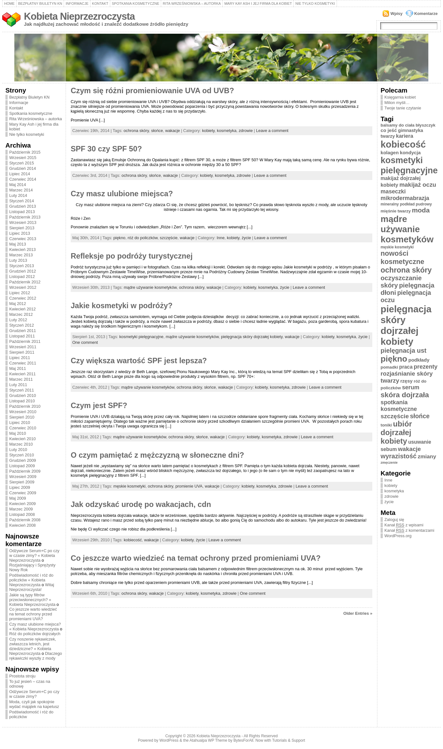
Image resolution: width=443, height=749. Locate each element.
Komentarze (426, 13)
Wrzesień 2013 (22, 222)
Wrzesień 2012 (22, 287)
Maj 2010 (17, 433)
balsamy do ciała (397, 125)
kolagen (390, 152)
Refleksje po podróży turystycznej (132, 256)
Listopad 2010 (22, 401)
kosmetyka (226, 130)
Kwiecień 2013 (22, 249)
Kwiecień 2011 (22, 373)
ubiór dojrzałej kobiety (396, 432)
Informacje (77, 3)
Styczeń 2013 (21, 265)
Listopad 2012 (22, 276)
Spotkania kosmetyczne (135, 3)
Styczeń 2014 (21, 200)
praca (405, 367)
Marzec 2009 (21, 509)
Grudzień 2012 (22, 271)
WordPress (169, 740)
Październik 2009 (24, 471)
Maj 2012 (17, 303)
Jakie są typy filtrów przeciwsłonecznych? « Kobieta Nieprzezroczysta (32, 600)
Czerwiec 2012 (22, 298)
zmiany (427, 456)
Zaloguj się (394, 519)
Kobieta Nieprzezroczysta (79, 16)
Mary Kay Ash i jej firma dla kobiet (258, 3)
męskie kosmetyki (129, 486)
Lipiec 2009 (19, 487)
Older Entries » (357, 613)
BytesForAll (243, 740)
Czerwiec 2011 (22, 363)
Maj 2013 (17, 244)
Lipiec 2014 (19, 173)
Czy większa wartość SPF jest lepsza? (139, 361)
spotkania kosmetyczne (399, 405)
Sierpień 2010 (21, 417)
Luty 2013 (18, 260)
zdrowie (246, 130)
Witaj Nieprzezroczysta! (31, 587)
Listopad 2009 (22, 465)
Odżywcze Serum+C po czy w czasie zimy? (34, 694)
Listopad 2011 (22, 336)
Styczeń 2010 (21, 455)
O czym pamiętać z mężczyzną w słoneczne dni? (157, 455)
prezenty (426, 367)
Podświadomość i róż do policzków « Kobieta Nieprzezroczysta (31, 580)
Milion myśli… (397, 102)
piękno (119, 237)
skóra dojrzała (405, 395)
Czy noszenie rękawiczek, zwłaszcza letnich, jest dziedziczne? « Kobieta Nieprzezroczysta (32, 646)
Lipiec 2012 (19, 292)
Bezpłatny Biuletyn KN (40, 3)
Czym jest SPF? (99, 405)
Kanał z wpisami (403, 525)
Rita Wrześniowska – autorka (192, 3)
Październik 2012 (24, 282)
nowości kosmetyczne (402, 257)
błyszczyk (425, 125)
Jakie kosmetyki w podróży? (122, 306)
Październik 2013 (24, 217)
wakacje (172, 130)
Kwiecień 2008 (22, 525)
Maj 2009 (17, 498)
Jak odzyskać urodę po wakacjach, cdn (141, 504)
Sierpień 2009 (21, 482)
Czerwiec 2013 (22, 238)
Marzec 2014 (21, 190)
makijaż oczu (417, 184)
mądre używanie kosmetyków (150, 287)
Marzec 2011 (21, 379)
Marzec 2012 (21, 314)
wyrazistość (399, 456)
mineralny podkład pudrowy (406, 204)
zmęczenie (389, 462)
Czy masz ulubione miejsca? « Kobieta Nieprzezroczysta (35, 626)
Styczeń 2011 (21, 390)
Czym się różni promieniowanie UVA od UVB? (152, 91)
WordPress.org (397, 535)
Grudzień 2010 (22, 395)
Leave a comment (272, 130)
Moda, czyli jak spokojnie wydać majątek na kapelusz (34, 704)
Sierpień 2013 (21, 227)
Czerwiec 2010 (22, 428)
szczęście (168, 237)
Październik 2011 (24, 341)
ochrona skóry (136, 130)
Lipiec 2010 (19, 422)
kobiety (208, 130)
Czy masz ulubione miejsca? (122, 194)
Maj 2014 (17, 184)
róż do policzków (143, 237)
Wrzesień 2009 (22, 476)
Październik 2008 (24, 519)
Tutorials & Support (288, 740)
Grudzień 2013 (22, 206)
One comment (85, 342)
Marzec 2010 (21, 444)
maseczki (393, 191)
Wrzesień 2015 (22, 157)
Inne (221, 237)
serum (410, 387)
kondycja (410, 152)
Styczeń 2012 (21, 325)
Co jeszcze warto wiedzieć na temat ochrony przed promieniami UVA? (33, 614)
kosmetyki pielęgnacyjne (141, 336)
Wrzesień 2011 (22, 346)
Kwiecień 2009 (22, 503)
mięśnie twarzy (396, 211)
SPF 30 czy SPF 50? (106, 149)
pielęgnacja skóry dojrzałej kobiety (251, 336)
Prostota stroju (22, 676)
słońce (157, 130)
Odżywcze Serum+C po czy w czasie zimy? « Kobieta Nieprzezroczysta (34, 555)
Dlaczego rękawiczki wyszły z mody (35, 656)
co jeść (389, 130)
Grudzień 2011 (22, 330)
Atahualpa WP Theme (208, 740)
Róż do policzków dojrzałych (35, 633)
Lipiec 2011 (19, 357)
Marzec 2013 (21, 255)
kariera (404, 136)
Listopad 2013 (22, 211)
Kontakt (100, 3)
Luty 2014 (18, 195)
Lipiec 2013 (19, 233)
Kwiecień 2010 (22, 438)
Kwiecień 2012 (22, 309)
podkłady (418, 360)
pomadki (389, 367)
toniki (386, 425)
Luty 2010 (18, 449)
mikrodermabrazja (405, 198)
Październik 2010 (24, 406)
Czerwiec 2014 (22, 179)
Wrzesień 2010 (22, 411)
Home (9, 3)
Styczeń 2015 (21, 163)
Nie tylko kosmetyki (315, 3)
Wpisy (396, 13)
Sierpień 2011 (21, 352)
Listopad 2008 (22, 514)
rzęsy (406, 381)
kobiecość (133, 539)
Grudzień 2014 (22, 168)
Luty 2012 (18, 319)
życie (246, 237)
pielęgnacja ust (403, 350)
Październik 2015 (24, 152)
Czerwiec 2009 (22, 492)
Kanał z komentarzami (409, 530)
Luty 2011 (18, 384)
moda (421, 210)
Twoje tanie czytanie (402, 108)
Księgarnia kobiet (400, 97)
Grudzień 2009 (22, 460)
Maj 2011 (17, 368)
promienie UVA (189, 486)
